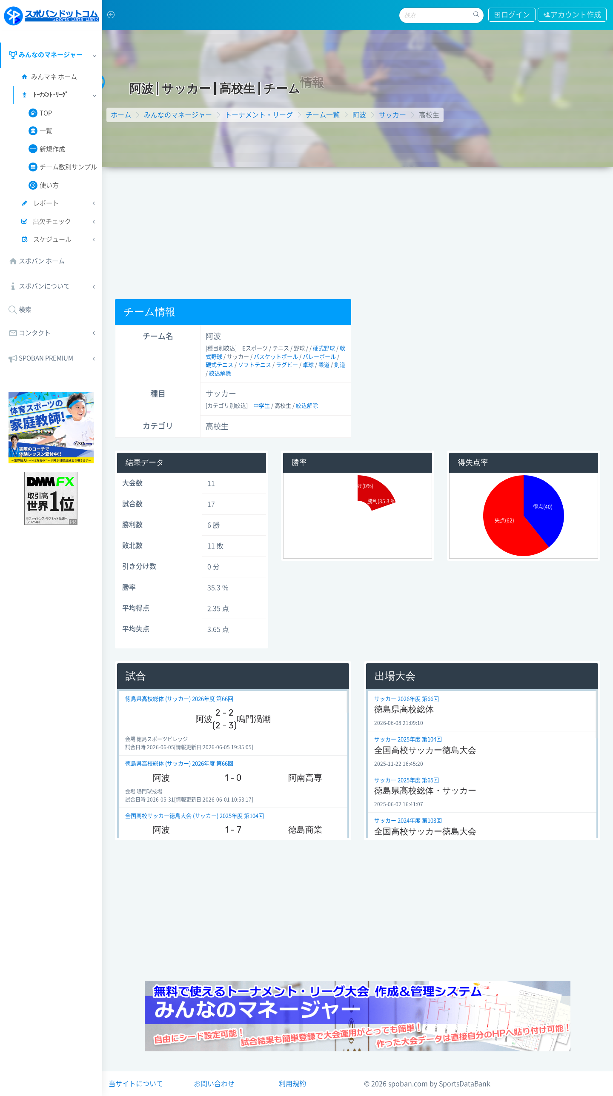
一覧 (40, 130)
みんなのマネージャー (178, 114)
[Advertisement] (357, 231)
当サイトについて (136, 1083)
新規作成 (47, 148)
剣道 (339, 365)
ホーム (121, 114)
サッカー (392, 114)
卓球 (308, 365)
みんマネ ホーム (48, 76)
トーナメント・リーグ (259, 114)
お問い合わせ (214, 1083)
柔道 (323, 365)
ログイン (512, 15)
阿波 (359, 114)
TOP (40, 112)
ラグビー (287, 365)
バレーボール (319, 357)
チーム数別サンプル (63, 167)
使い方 (44, 185)
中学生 (261, 405)
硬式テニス (219, 365)
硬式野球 (324, 348)
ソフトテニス (254, 365)
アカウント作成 (572, 15)
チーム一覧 (323, 114)
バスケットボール (276, 357)
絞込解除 (220, 373)
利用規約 (292, 1083)
